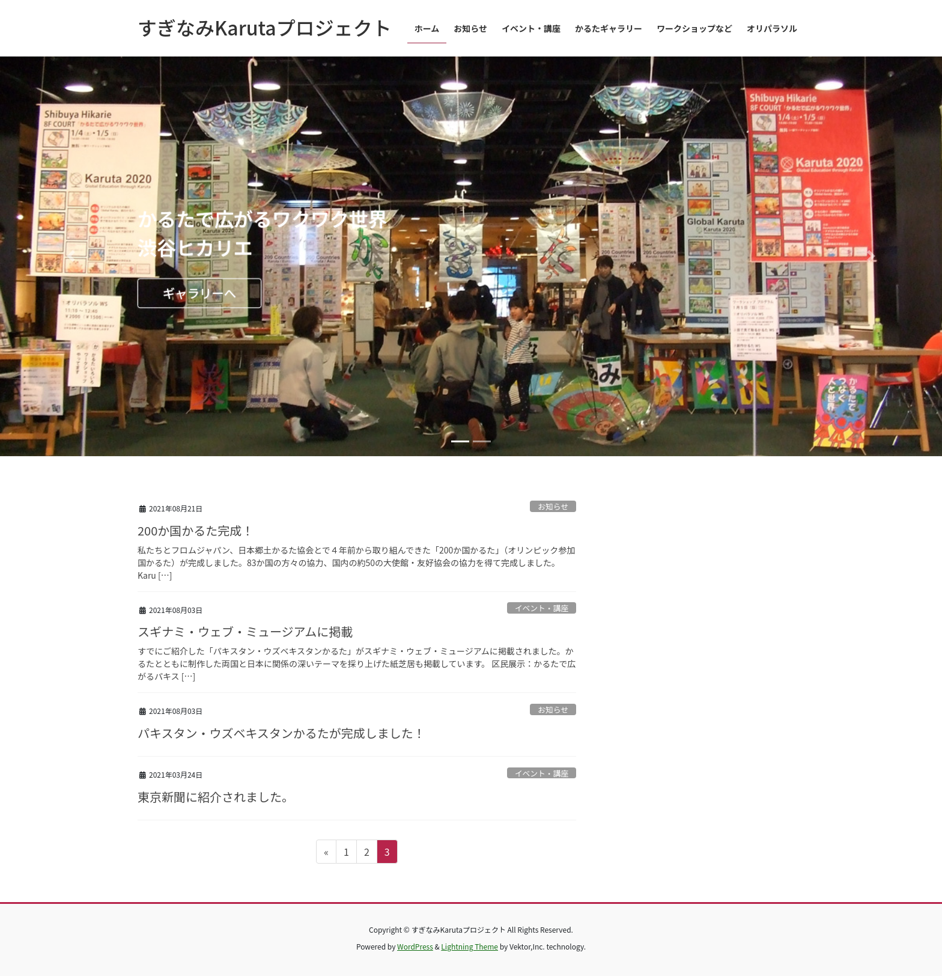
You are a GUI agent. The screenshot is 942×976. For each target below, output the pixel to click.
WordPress (415, 946)
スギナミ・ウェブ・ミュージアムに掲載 (245, 631)
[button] (70, 256)
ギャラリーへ (199, 293)
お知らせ (553, 506)
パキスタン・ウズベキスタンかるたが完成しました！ (281, 733)
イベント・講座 (542, 608)
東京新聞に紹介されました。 (216, 796)
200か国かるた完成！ (196, 530)
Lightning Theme (469, 946)
